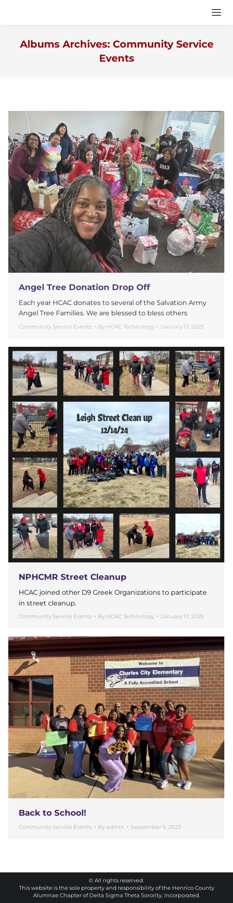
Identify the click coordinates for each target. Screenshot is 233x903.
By (126, 326)
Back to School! (52, 813)
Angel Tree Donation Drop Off (84, 287)
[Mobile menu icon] (216, 12)
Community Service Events (55, 326)
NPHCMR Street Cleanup (72, 577)
